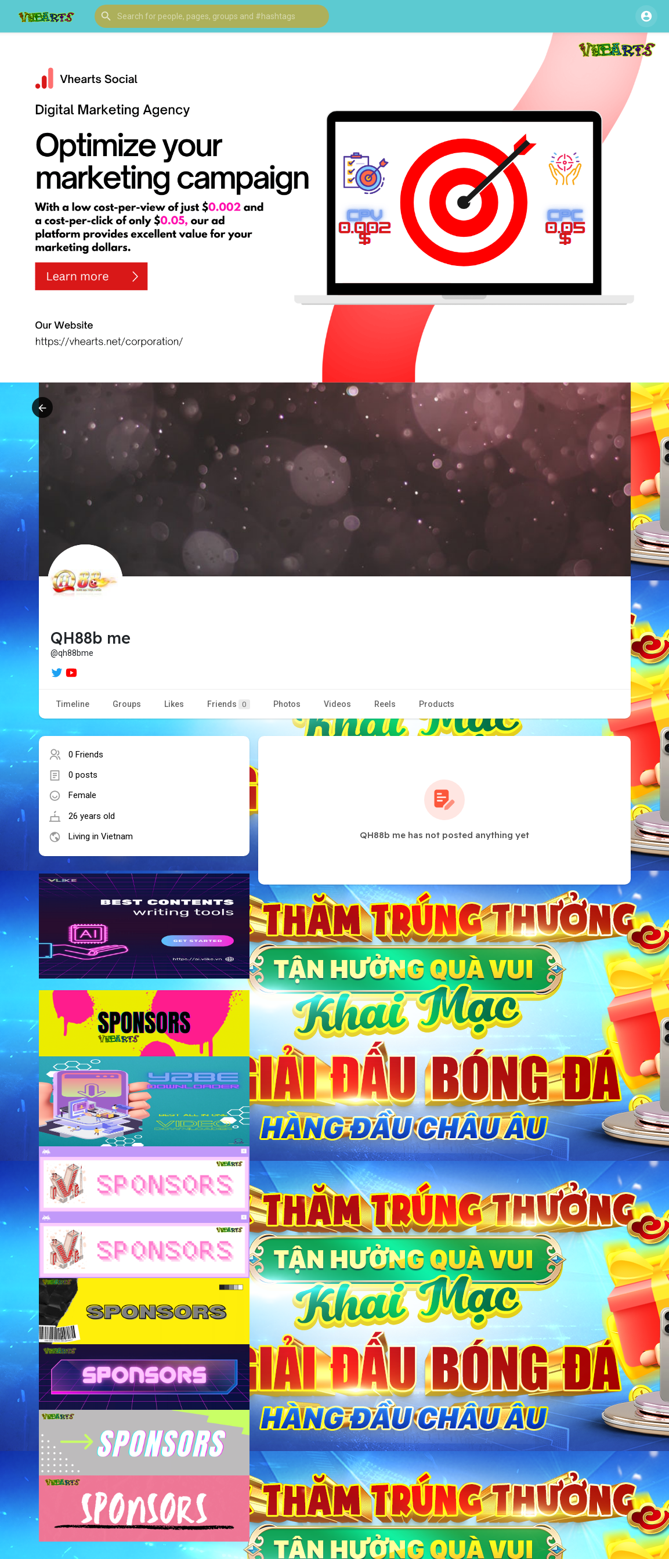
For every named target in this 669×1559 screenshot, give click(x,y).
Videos (337, 704)
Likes (174, 704)
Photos (287, 704)
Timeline (72, 704)
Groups (127, 704)
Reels (385, 704)
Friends (228, 704)
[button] (212, 16)
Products (436, 704)
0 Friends (85, 754)
